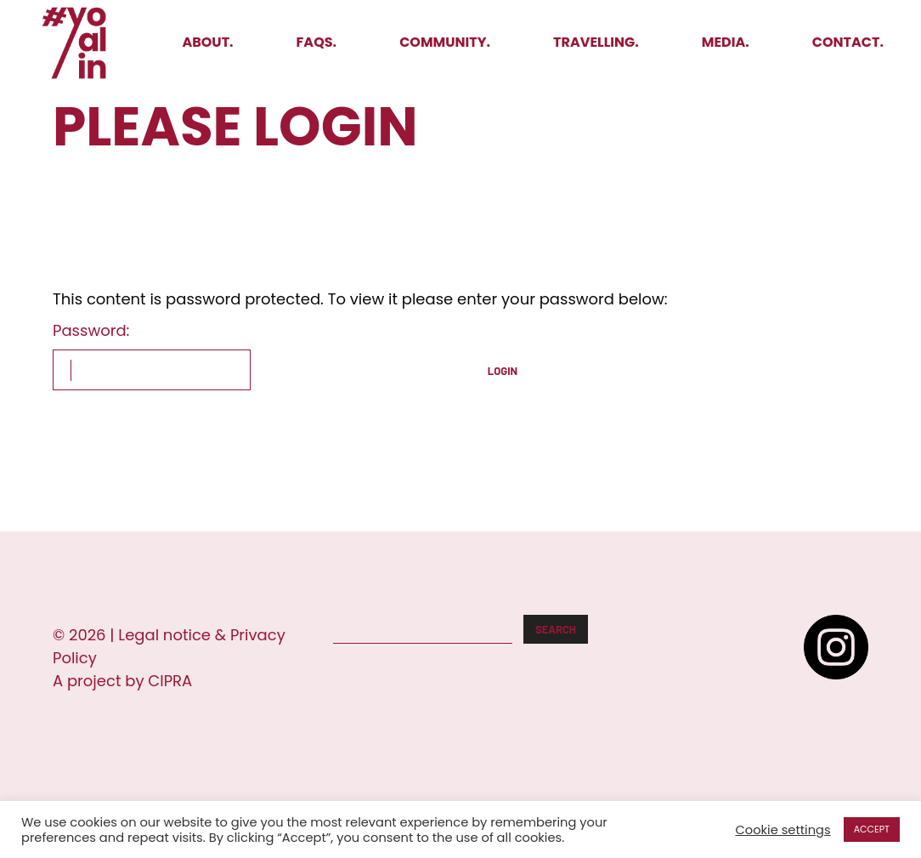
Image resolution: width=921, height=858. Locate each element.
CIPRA (170, 680)
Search (555, 629)
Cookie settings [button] (782, 830)
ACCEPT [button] (872, 829)
